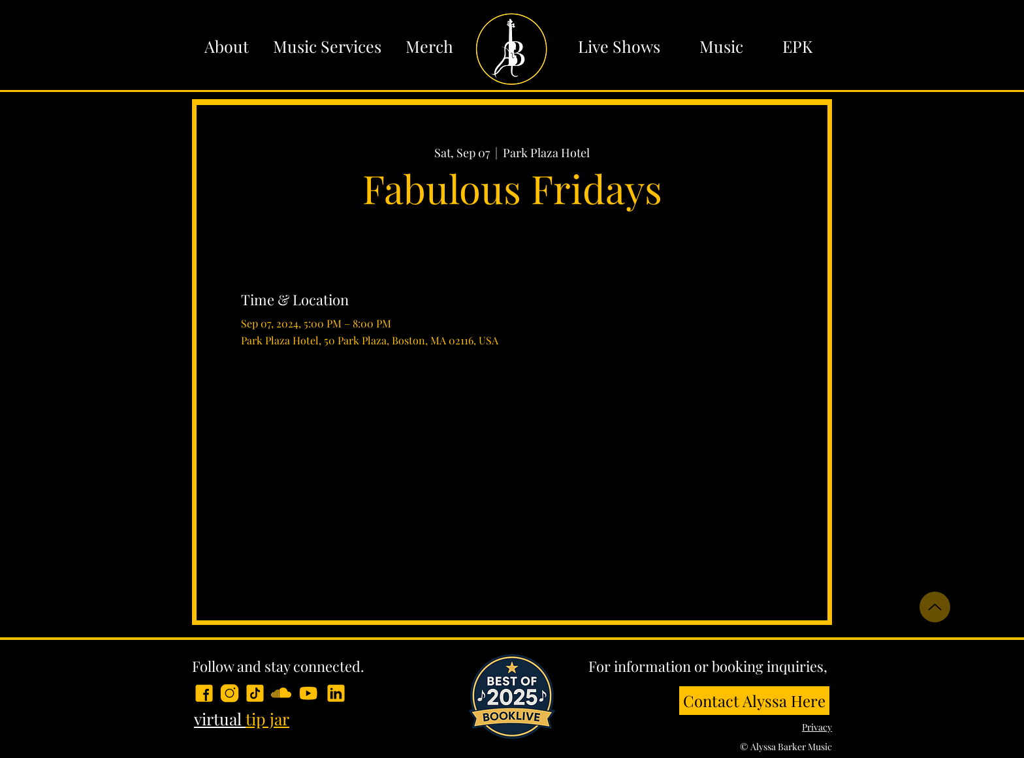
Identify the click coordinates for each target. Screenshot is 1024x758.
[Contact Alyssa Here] (754, 701)
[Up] (935, 607)
